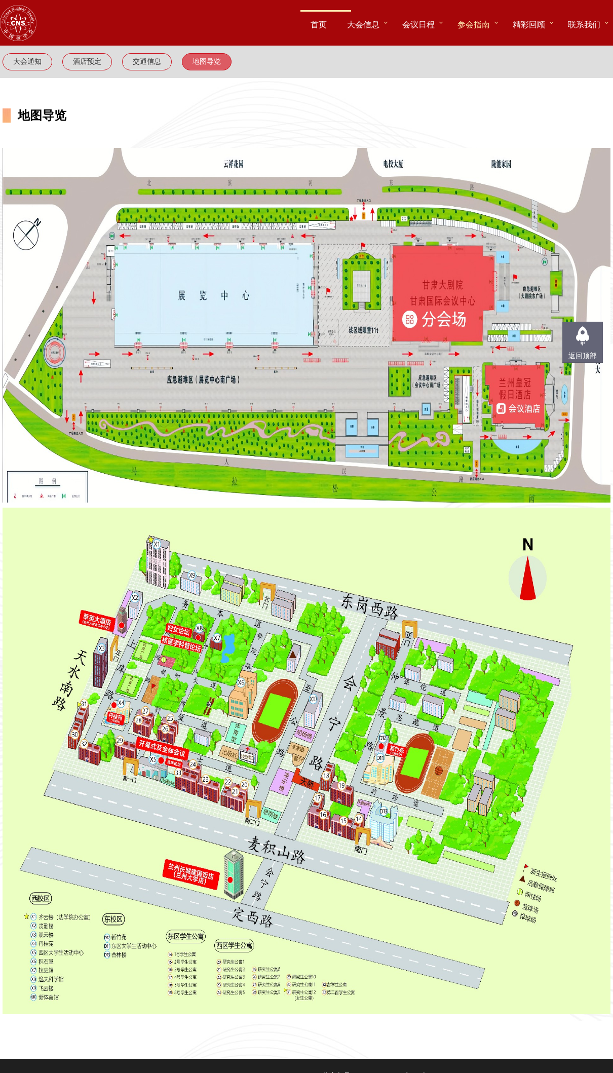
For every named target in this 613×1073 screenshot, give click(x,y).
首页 (319, 24)
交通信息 (147, 61)
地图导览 (207, 61)
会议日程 (418, 24)
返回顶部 (582, 356)
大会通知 (27, 61)
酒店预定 (87, 61)
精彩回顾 (529, 24)
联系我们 (584, 24)
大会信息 (363, 24)
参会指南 (473, 24)
